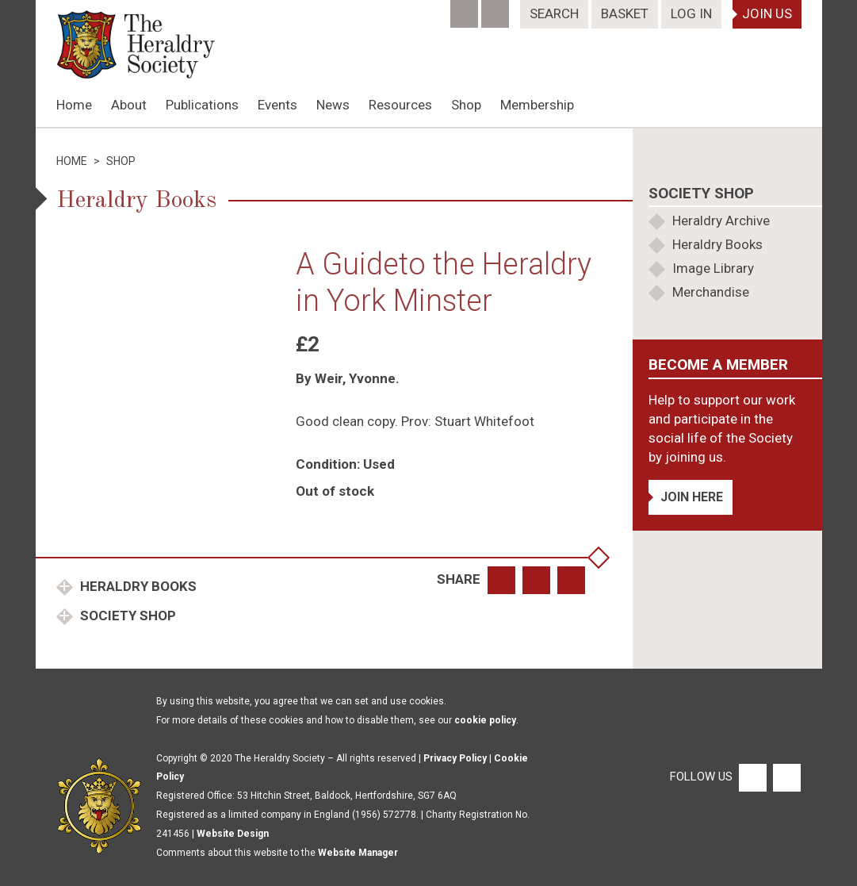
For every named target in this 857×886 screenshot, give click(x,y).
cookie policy (485, 720)
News (333, 105)
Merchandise (710, 292)
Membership (537, 105)
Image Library (713, 268)
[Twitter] (496, 9)
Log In (691, 13)
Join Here (691, 496)
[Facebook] (465, 9)
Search (554, 13)
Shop (466, 105)
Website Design (233, 833)
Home (74, 105)
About (129, 105)
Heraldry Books (137, 586)
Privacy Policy (455, 758)
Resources (400, 105)
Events (277, 105)
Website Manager (358, 852)
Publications (202, 105)
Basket (624, 13)
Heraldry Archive (721, 220)
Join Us (767, 13)
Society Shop (126, 615)
